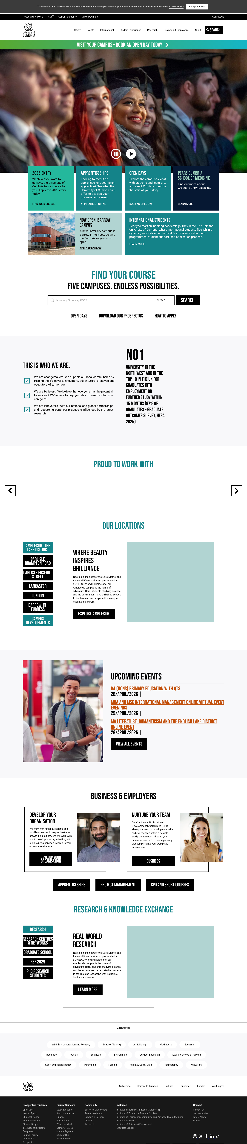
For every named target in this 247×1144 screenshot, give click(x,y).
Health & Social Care (140, 1080)
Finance (61, 1132)
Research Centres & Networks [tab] (42, 956)
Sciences (96, 1070)
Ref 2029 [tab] (43, 978)
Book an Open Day (140, 223)
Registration (63, 1136)
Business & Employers (176, 30)
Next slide (236, 509)
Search (213, 30)
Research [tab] (45, 945)
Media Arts (166, 1060)
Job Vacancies (200, 1129)
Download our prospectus (121, 335)
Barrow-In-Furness (147, 1102)
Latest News (199, 1132)
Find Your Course (43, 223)
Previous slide (10, 509)
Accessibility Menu (33, 16)
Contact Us (218, 17)
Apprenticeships (71, 900)
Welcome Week (64, 1139)
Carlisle (169, 1102)
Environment (120, 1070)
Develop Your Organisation (51, 874)
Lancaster (185, 1102)
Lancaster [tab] (43, 605)
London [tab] (43, 615)
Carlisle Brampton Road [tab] (43, 580)
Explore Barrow (90, 267)
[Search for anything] (163, 319)
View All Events (129, 759)
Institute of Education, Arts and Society (137, 1129)
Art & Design (140, 1060)
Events (90, 30)
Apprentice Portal (93, 223)
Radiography (171, 1080)
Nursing (112, 1080)
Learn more (185, 223)
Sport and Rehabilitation (58, 1080)
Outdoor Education (150, 1070)
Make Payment (89, 17)
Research (152, 30)
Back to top (123, 1043)
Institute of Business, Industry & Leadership (139, 1125)
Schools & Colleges (94, 1132)
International (107, 30)
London (201, 1102)
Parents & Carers (93, 1129)
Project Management (118, 900)
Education (189, 1060)
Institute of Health (126, 1136)
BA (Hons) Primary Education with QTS (145, 704)
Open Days (79, 335)
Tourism (73, 1070)
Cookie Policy (176, 6)
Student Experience (130, 30)
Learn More (88, 1005)
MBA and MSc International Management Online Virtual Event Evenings (167, 720)
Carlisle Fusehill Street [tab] (42, 594)
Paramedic (90, 1080)
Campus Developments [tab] (42, 634)
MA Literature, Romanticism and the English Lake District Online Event (164, 739)
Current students (67, 17)
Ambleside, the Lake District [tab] (45, 567)
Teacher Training (112, 1060)
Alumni (88, 1136)
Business (153, 877)
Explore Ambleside (94, 633)
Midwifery (196, 1080)
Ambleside (125, 1102)
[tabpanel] (138, 603)
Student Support (31, 1139)
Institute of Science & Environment (134, 1139)
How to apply (165, 335)
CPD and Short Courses (170, 900)
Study (77, 30)
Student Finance (31, 1132)
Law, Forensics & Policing (186, 1070)
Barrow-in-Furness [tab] (42, 624)
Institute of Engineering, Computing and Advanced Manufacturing (150, 1132)
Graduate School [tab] (43, 968)
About (198, 30)
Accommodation (31, 1136)
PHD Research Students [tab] (42, 987)
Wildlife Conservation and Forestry (71, 1060)
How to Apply (30, 1129)
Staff (51, 17)
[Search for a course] (100, 319)
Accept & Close (197, 6)
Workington (218, 1102)
